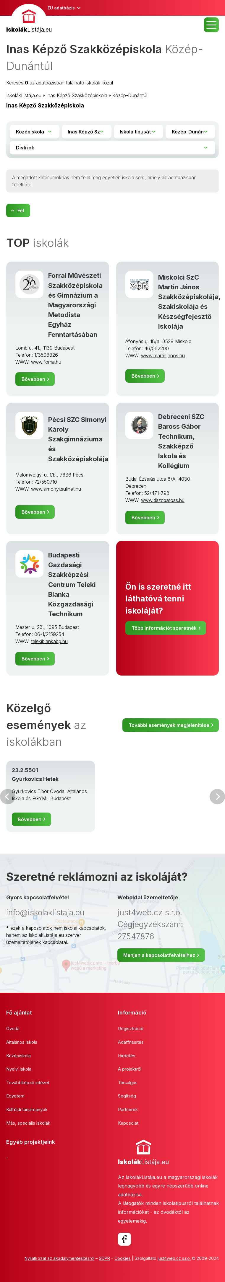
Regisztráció (130, 1028)
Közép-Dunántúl (129, 95)
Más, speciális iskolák (28, 1123)
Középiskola (18, 1055)
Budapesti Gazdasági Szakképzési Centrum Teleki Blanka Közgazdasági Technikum (72, 584)
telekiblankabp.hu (49, 641)
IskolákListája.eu (23, 95)
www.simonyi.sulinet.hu (56, 489)
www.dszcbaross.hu (162, 500)
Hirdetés (126, 1055)
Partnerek (128, 1109)
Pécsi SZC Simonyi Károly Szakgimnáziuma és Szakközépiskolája (78, 439)
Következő (217, 796)
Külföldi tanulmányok (27, 1109)
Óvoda (13, 1028)
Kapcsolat (128, 1123)
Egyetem (15, 1096)
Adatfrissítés (131, 1042)
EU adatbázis (61, 7)
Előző (7, 796)
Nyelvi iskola (18, 1069)
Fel (20, 210)
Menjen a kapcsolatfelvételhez (159, 955)
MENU (211, 24)
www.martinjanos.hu (163, 355)
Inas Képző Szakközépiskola (76, 95)
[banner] (29, 19)
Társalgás (127, 1082)
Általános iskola (21, 1042)
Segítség (127, 1096)
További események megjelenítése (169, 725)
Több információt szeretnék (164, 628)
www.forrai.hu (46, 362)
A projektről (129, 1069)
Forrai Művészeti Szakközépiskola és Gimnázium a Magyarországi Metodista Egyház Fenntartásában (75, 305)
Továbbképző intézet (27, 1082)
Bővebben (33, 379)
